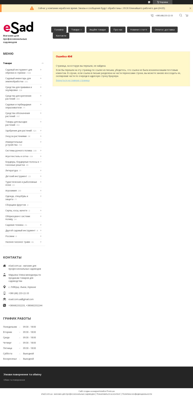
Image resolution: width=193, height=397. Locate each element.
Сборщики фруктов (15, 204)
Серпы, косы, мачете (16, 210)
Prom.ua (111, 391)
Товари (75, 29)
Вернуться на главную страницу (73, 80)
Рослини (9, 236)
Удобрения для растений (18, 130)
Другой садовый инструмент (20, 230)
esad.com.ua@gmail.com (21, 299)
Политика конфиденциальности (137, 394)
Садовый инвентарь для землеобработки (18, 80)
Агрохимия (11, 190)
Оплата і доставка (165, 29)
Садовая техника (14, 224)
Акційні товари (97, 29)
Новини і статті (138, 29)
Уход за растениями (16, 136)
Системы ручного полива (18, 150)
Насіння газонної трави (17, 241)
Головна (58, 29)
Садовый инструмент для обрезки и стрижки (18, 71)
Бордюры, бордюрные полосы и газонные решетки (22, 163)
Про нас (117, 29)
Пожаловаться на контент (108, 394)
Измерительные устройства (13, 143)
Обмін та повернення (14, 379)
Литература (11, 170)
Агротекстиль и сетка (16, 156)
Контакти (61, 35)
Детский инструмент (16, 176)
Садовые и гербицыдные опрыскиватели (18, 106)
